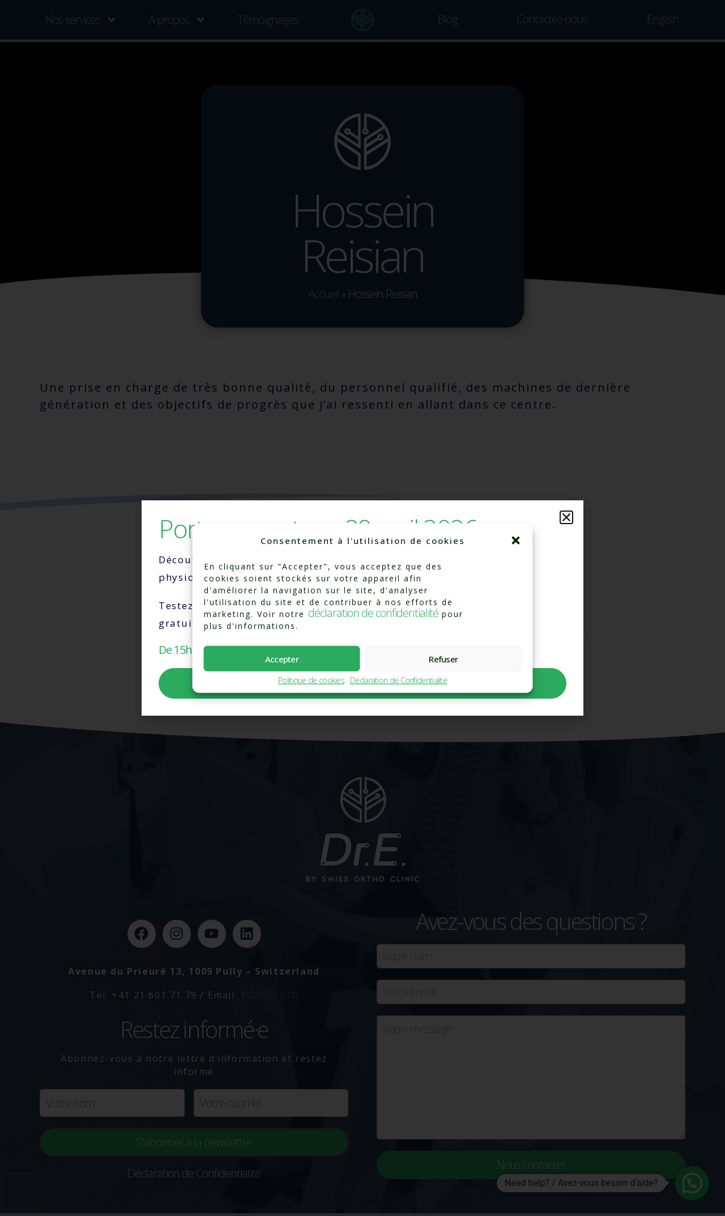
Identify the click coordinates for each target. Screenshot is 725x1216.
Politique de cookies (311, 680)
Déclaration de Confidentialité (398, 680)
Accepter (281, 658)
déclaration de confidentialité (373, 612)
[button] (516, 540)
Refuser (443, 658)
